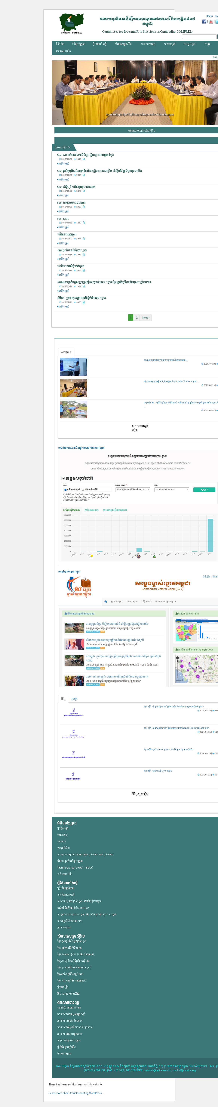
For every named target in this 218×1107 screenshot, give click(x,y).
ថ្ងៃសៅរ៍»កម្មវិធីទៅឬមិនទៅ (70, 974)
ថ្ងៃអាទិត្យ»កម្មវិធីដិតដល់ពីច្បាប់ (71, 980)
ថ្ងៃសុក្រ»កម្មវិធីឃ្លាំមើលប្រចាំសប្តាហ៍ (74, 967)
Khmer (209, 16)
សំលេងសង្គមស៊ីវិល (123, 44)
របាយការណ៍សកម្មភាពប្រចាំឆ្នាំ (71, 1014)
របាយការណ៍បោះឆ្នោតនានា (69, 1034)
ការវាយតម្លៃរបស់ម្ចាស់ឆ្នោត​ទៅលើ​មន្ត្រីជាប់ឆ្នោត (79, 901)
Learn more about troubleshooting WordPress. (76, 1093)
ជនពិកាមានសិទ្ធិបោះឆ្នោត (70, 266)
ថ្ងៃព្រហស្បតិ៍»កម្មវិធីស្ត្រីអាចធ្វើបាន (73, 961)
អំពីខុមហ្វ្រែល (78, 44)
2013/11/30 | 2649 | (72, 159)
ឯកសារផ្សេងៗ (64, 1053)
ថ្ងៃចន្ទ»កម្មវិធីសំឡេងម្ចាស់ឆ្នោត (71, 941)
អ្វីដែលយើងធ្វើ (99, 44)
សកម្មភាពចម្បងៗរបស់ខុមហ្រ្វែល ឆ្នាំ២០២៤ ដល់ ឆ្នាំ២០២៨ (85, 854)
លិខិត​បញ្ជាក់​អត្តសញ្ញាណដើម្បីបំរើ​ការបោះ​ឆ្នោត (81, 298)
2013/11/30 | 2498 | (72, 175)
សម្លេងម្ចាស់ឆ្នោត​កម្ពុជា (69, 571)
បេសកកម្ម (62, 835)
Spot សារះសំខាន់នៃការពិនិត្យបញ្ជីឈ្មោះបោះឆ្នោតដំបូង (85, 155)
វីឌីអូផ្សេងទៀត (140, 794)
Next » (146, 317)
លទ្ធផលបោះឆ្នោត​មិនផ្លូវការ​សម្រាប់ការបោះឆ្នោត (81, 447)
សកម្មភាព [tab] (66, 351)
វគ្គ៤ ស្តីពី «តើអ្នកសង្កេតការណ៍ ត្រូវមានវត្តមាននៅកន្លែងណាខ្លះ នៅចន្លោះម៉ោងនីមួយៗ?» (177, 728)
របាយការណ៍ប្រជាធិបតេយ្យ (69, 1020)
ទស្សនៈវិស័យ (63, 848)
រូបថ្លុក (208, 44)
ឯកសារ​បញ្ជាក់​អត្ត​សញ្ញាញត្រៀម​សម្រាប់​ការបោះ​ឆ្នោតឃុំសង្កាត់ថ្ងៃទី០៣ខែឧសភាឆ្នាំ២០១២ (104, 282)
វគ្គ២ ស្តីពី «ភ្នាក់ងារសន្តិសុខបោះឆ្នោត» (158, 771)
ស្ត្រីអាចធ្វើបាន (64, 927)
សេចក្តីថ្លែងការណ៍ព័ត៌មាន (69, 1007)
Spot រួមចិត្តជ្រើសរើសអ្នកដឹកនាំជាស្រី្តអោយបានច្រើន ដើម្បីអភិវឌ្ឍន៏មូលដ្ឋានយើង (99, 171)
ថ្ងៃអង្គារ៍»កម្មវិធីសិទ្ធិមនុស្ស (69, 947)
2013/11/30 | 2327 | (72, 206)
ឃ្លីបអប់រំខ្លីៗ (63, 147)
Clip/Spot (190, 44)
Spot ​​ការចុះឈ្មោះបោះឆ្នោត (71, 202)
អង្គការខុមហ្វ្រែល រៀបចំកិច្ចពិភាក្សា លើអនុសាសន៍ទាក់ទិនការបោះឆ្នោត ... (171, 381)
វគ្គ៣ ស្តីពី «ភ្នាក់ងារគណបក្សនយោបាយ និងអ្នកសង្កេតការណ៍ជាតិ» (168, 749)
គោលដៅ (61, 841)
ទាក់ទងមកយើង (63, 51)
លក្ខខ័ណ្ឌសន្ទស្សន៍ (65, 894)
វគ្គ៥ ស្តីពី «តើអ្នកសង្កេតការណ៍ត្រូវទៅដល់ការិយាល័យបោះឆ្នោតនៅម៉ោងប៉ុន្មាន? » (174, 706)
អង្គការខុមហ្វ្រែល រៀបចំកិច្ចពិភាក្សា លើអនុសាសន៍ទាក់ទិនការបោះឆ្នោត (140, 114)
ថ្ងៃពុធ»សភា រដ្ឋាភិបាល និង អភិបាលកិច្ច (76, 954)
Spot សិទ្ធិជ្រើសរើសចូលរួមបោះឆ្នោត (76, 187)
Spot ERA (63, 218)
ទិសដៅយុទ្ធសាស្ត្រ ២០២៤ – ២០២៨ (75, 867)
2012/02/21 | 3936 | (72, 302)
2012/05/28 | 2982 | (72, 286)
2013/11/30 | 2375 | (72, 191)
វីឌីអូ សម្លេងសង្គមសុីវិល (68, 993)
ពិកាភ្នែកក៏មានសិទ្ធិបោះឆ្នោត (72, 250)
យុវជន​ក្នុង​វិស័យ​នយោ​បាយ (69, 921)
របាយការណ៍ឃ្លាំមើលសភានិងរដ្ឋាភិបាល (75, 1027)
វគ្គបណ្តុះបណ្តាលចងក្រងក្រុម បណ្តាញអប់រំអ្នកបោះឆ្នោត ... (166, 360)
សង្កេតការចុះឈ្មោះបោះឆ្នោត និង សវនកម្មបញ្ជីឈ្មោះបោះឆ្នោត (87, 914)
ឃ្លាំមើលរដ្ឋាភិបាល (65, 888)
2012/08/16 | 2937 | (72, 254)
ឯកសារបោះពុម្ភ (148, 44)
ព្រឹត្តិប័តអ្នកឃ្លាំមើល (66, 1047)
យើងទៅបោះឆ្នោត (66, 234)
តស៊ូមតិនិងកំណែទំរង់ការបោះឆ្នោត (73, 907)
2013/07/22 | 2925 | (72, 238)
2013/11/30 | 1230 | (72, 222)
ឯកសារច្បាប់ (170, 44)
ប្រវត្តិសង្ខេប (63, 828)
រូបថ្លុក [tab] (75, 698)
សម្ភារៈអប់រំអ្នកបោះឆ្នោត (68, 1040)
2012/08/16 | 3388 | (72, 270)
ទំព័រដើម (60, 44)
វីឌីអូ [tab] (63, 698)
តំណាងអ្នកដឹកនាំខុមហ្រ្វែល (70, 861)
